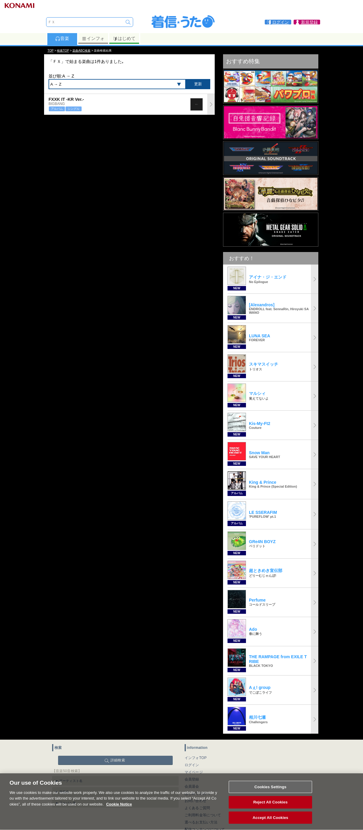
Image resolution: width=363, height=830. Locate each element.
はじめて (124, 38)
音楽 (62, 38)
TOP (51, 50)
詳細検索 (117, 760)
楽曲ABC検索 (81, 50)
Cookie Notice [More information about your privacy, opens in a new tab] (119, 810)
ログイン (192, 765)
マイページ (194, 772)
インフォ (93, 38)
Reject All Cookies (270, 808)
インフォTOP (196, 758)
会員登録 (192, 779)
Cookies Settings (270, 793)
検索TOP (63, 50)
